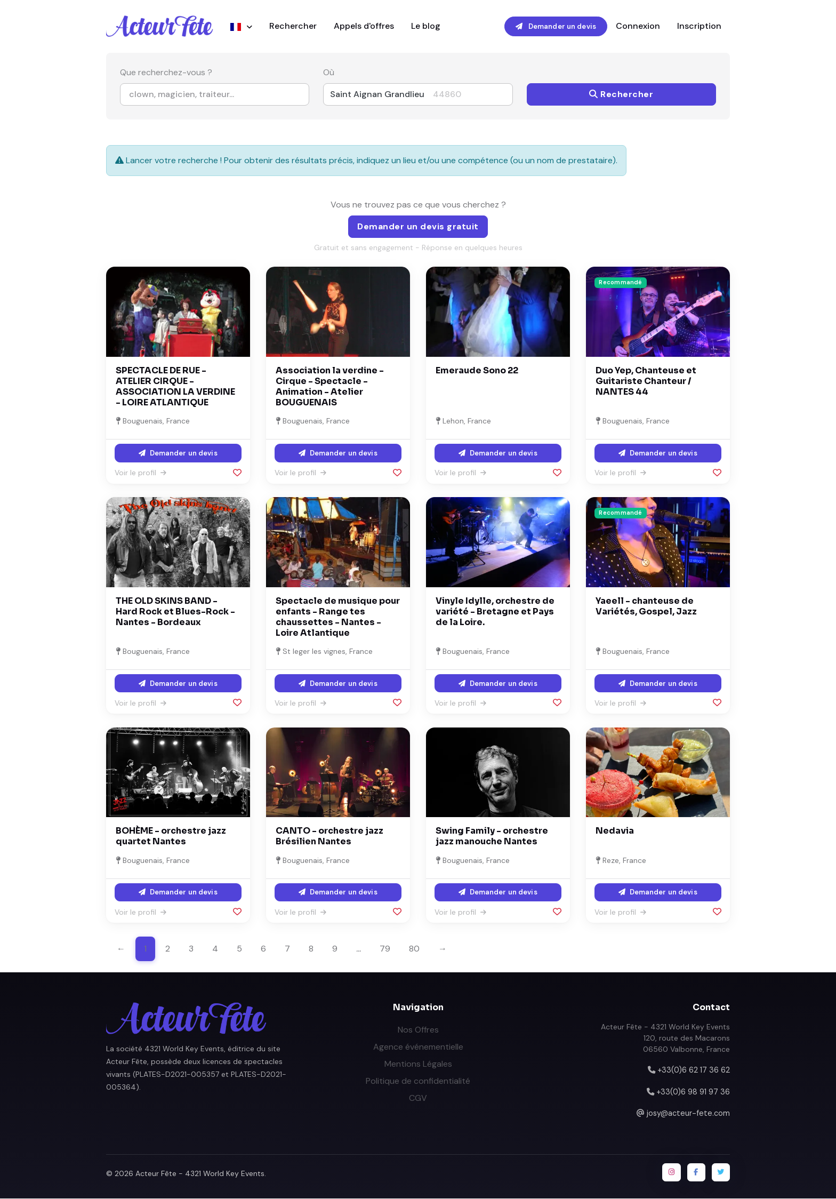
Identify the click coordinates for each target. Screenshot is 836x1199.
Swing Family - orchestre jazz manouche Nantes (492, 837)
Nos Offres (418, 1030)
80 (414, 949)
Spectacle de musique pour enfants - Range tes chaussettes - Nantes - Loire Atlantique (338, 617)
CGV (418, 1098)
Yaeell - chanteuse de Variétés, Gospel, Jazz (646, 607)
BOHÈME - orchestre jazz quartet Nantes (171, 837)
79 (385, 949)
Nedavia (615, 831)
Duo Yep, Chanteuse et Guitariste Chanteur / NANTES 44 (646, 381)
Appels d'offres (364, 26)
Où (328, 73)
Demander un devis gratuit (418, 227)
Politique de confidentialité (418, 1081)
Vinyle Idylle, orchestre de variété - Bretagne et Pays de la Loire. (495, 612)
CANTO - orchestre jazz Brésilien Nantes (329, 837)
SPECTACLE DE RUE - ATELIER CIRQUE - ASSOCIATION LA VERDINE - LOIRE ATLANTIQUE (175, 387)
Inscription (699, 26)
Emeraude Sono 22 (477, 371)
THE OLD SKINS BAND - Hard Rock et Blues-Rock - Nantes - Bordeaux (175, 612)
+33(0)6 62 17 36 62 (693, 1070)
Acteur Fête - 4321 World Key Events (199, 1174)
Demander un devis (556, 26)
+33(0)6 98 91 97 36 (693, 1092)
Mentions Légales (418, 1064)
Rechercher (293, 26)
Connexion (638, 26)
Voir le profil (140, 473)
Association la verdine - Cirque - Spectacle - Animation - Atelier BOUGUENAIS (330, 387)
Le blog (425, 26)
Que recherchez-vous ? (166, 73)
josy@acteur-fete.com (688, 1113)
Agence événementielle (418, 1047)
